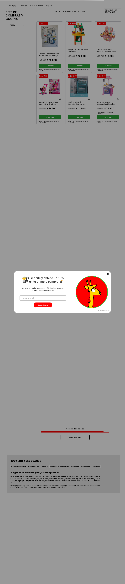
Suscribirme (43, 305)
